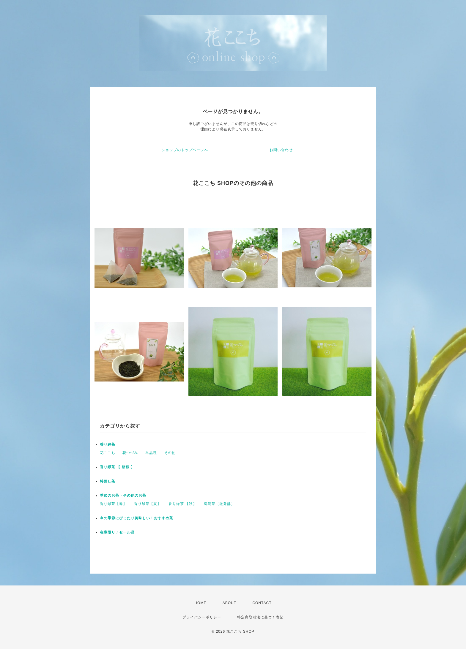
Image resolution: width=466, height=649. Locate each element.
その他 (170, 453)
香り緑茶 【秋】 (183, 504)
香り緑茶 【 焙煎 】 (117, 467)
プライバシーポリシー (201, 617)
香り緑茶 (107, 444)
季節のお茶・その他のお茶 (123, 495)
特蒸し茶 (107, 481)
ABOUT (229, 603)
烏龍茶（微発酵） (219, 504)
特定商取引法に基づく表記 (260, 617)
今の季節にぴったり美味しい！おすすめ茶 (136, 518)
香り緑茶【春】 (113, 504)
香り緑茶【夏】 (147, 504)
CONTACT (261, 603)
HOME (200, 603)
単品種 (151, 453)
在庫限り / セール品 (117, 532)
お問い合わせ (281, 150)
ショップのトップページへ (185, 150)
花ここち (107, 453)
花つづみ (130, 453)
